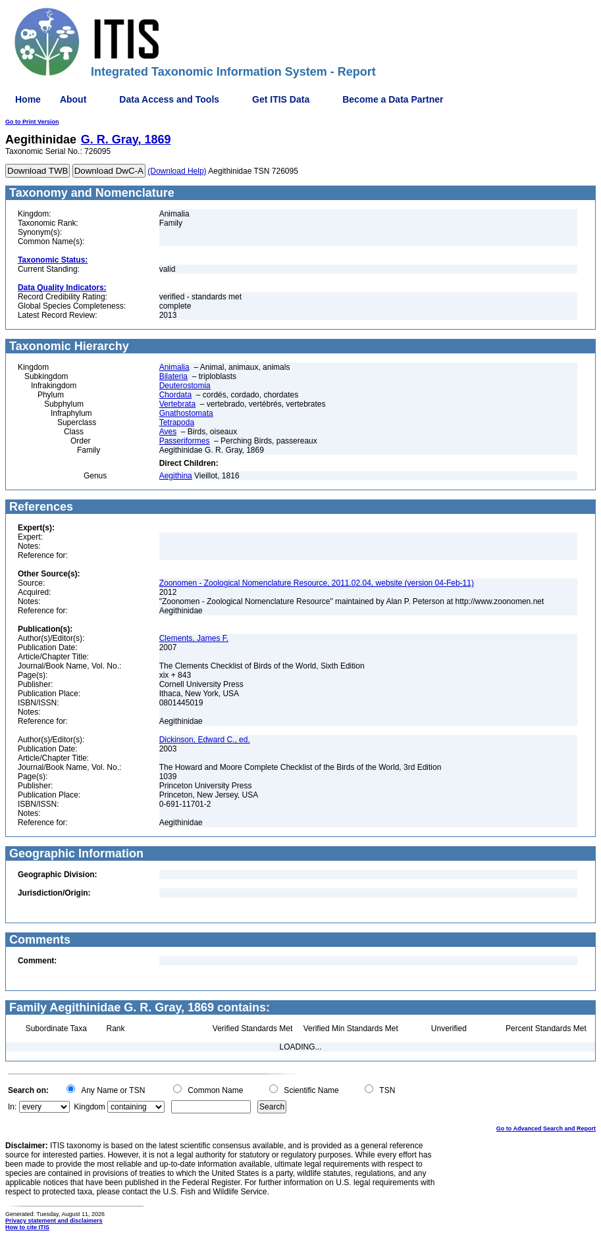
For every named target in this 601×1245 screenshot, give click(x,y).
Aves (167, 431)
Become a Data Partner (392, 99)
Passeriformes (184, 440)
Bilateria (173, 376)
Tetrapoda (176, 422)
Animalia (174, 367)
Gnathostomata (186, 413)
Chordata (175, 394)
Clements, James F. (193, 638)
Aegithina (175, 475)
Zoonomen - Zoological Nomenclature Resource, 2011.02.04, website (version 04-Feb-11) (316, 583)
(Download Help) (176, 171)
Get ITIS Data (280, 99)
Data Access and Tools (169, 99)
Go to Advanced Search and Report (546, 1128)
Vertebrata (177, 404)
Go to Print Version (32, 121)
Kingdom (89, 1106)
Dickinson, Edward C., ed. (204, 739)
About (73, 99)
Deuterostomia (185, 385)
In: (12, 1106)
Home (28, 99)
